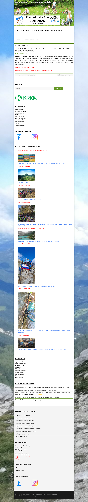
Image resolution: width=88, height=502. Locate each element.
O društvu (26, 30)
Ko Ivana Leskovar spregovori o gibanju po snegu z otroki (30, 400)
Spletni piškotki (20, 470)
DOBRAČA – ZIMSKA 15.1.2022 (25, 75)
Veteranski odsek (21, 45)
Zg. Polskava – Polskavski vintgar (25, 423)
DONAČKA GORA (23, 182)
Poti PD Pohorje (56, 30)
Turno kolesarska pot (21, 436)
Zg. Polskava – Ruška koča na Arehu (26, 431)
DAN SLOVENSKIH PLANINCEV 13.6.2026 (29, 199)
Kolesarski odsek (19, 113)
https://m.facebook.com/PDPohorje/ (24, 67)
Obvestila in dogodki (20, 118)
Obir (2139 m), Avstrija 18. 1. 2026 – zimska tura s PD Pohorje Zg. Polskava (35, 390)
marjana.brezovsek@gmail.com (23, 457)
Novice (19, 30)
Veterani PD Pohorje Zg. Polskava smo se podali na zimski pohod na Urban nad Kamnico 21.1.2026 (42, 387)
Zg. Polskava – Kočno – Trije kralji (25, 420)
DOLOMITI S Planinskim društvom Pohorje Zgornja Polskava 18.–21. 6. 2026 (38, 241)
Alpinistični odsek (19, 109)
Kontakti (40, 39)
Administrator (20, 53)
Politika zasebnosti (21, 468)
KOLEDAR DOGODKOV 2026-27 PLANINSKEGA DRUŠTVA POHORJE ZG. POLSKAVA (42, 163)
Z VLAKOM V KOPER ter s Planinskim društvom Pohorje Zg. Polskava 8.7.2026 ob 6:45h (42, 349)
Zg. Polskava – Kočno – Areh (24, 418)
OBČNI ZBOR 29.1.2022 (64, 75)
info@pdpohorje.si (20, 459)
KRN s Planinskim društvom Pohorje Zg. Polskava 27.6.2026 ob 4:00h (36, 286)
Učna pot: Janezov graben (26, 39)
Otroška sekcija (19, 120)
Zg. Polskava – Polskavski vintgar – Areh (27, 426)
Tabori (17, 123)
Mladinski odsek (19, 116)
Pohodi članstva (19, 121)
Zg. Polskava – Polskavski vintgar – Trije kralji (28, 428)
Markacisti (18, 114)
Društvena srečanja (20, 111)
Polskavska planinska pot (23, 415)
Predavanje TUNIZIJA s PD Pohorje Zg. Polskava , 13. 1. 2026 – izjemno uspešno (37, 397)
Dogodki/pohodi (37, 30)
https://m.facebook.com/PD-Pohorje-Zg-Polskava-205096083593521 (33, 70)
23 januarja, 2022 (32, 53)
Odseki (47, 30)
